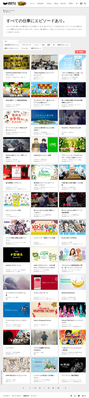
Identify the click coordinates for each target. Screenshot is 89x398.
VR (54, 43)
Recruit (63, 3)
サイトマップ (34, 394)
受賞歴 (81, 50)
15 (48, 386)
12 (35, 386)
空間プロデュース (36, 47)
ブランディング (26, 43)
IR (76, 3)
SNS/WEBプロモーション (11, 43)
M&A (71, 3)
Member (41, 3)
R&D (43, 43)
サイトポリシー (6, 394)
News (25, 3)
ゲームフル (25, 47)
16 (53, 386)
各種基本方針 (26, 394)
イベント (36, 43)
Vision (49, 3)
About (56, 3)
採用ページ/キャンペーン (11, 47)
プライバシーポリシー (16, 394)
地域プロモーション (63, 43)
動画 (48, 43)
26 (58, 386)
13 (39, 386)
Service (12, 10)
